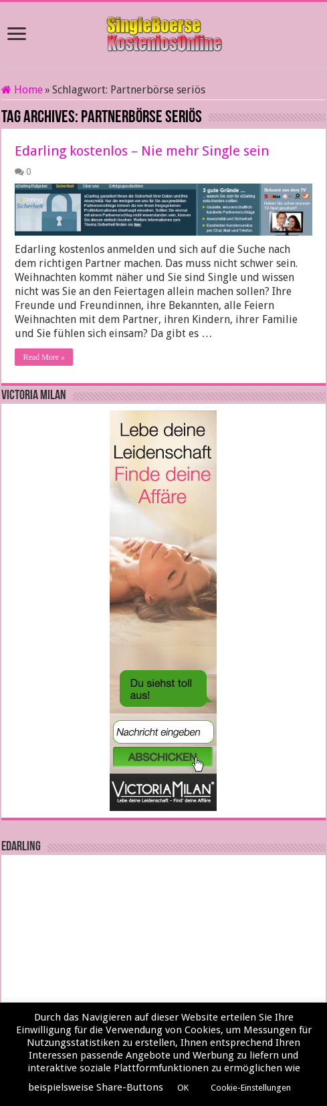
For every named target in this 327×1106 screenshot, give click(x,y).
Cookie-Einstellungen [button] (251, 1088)
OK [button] (183, 1088)
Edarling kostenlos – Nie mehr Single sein (142, 151)
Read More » (44, 357)
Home (22, 89)
